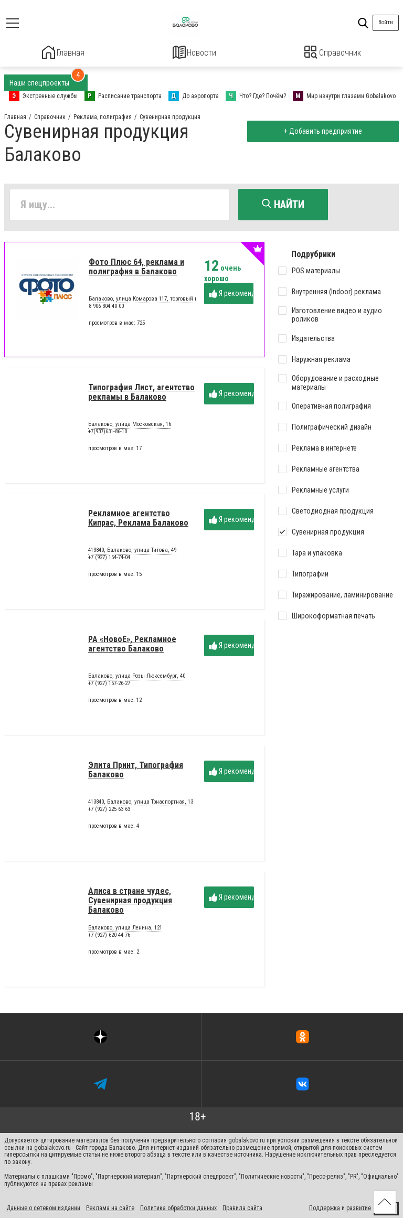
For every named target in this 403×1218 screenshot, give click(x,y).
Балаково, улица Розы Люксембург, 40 (136, 681)
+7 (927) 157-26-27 (109, 687)
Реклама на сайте (110, 1206)
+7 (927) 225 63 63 (109, 813)
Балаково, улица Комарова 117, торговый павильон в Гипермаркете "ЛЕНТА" (185, 304)
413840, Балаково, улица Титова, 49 (132, 555)
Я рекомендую (231, 297)
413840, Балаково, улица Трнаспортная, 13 (140, 807)
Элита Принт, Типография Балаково (135, 774)
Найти (283, 203)
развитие (358, 1206)
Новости (194, 52)
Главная (63, 52)
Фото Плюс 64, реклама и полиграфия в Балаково (136, 271)
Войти (385, 22)
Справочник (333, 52)
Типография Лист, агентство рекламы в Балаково (141, 396)
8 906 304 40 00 (106, 310)
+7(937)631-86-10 (107, 435)
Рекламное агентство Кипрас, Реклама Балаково (138, 522)
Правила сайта (242, 1206)
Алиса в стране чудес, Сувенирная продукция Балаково (130, 905)
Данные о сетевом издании (43, 1206)
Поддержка (324, 1206)
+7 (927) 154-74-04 (109, 561)
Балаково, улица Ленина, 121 (125, 932)
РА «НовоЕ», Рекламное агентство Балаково (132, 648)
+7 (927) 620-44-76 (109, 939)
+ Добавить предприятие (320, 130)
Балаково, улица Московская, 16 (129, 429)
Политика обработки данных (178, 1206)
